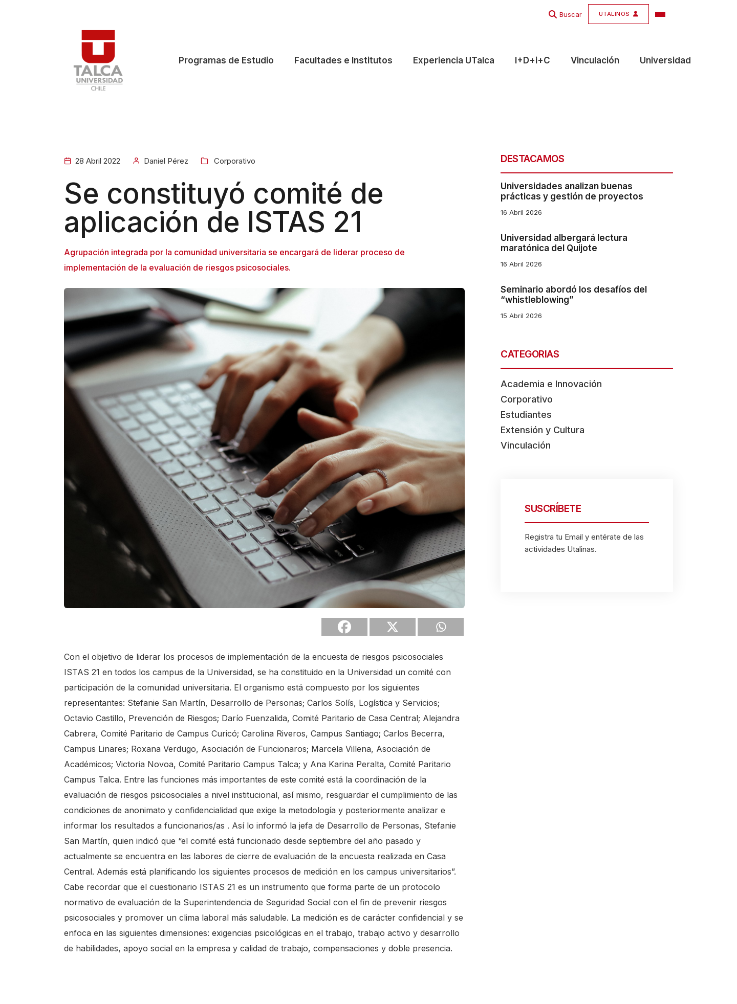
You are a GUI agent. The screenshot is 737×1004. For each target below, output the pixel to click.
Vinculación (595, 61)
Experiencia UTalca (453, 61)
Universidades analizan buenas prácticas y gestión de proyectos (572, 191)
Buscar (570, 14)
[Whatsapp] (441, 627)
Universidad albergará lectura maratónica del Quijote (564, 243)
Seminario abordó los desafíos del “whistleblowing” (574, 294)
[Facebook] (344, 627)
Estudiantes (526, 414)
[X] (393, 627)
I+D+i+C (532, 61)
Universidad (665, 61)
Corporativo (233, 161)
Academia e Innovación (551, 383)
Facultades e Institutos (343, 61)
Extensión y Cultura (542, 430)
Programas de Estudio (226, 61)
